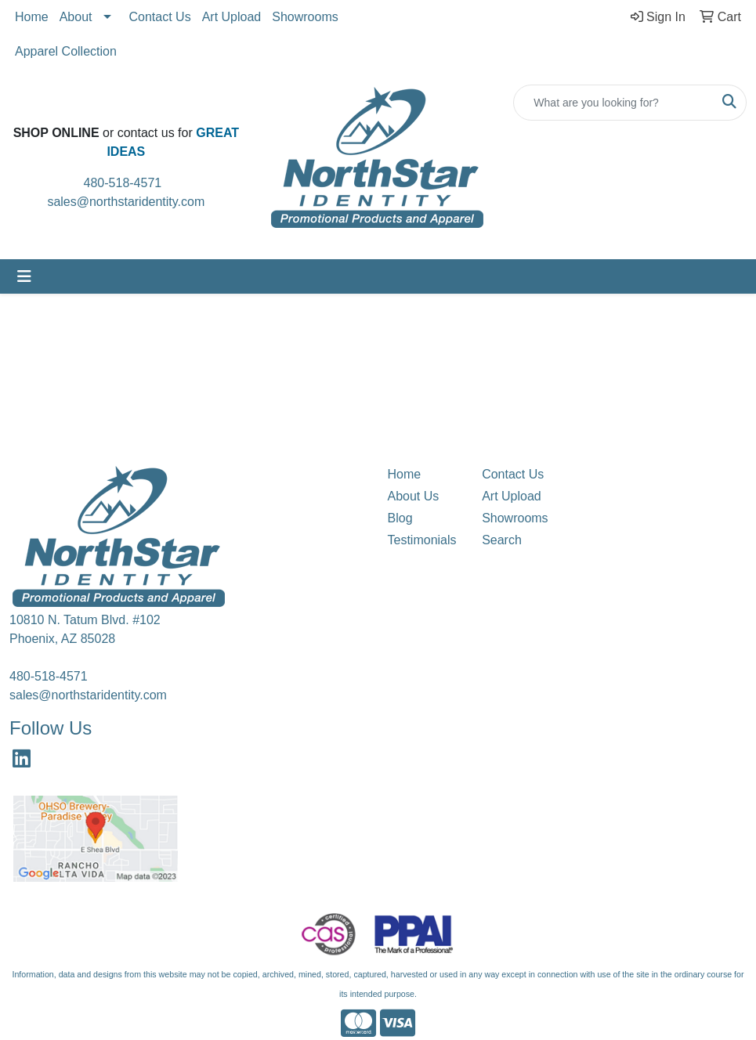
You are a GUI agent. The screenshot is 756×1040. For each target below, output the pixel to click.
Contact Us (160, 16)
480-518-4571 (128, 183)
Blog (400, 518)
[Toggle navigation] (24, 276)
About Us (413, 496)
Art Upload (232, 16)
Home (32, 16)
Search (502, 540)
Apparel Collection (66, 51)
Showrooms (305, 16)
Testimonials (422, 540)
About (76, 16)
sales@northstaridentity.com (125, 201)
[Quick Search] (613, 103)
